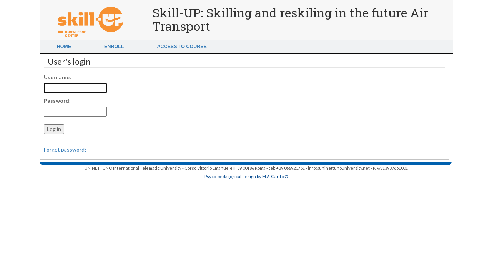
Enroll (114, 46)
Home (64, 46)
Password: (57, 100)
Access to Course (182, 46)
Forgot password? (65, 149)
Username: (57, 77)
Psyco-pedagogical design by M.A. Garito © (246, 176)
